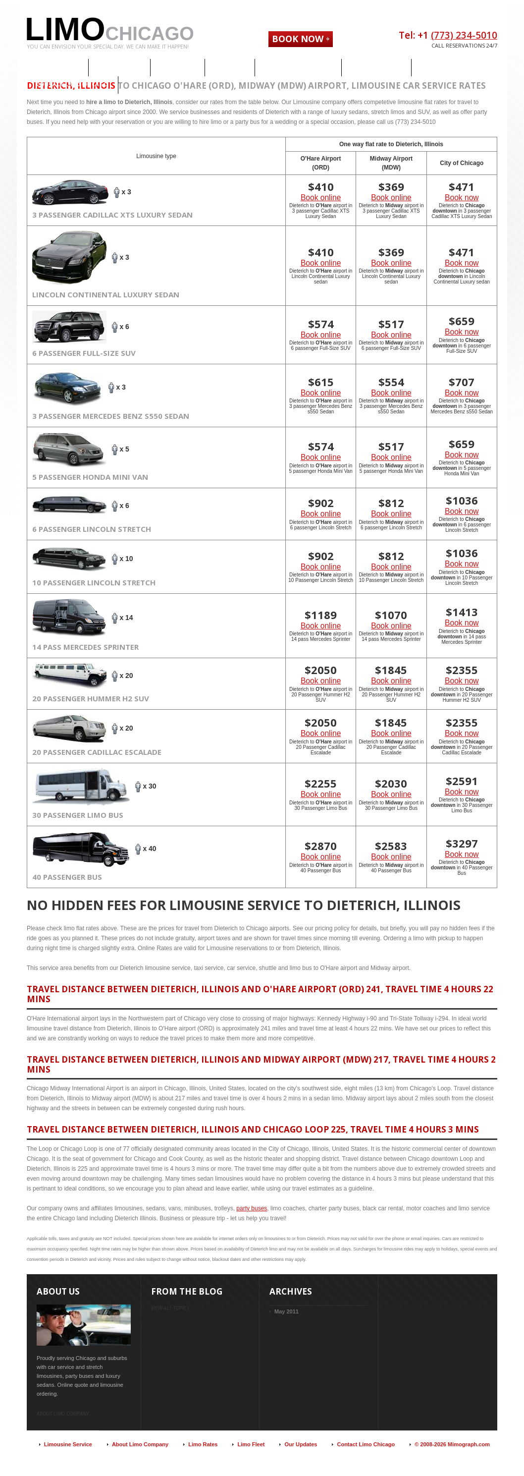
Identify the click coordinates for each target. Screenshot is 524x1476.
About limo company (63, 1413)
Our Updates (300, 1444)
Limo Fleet (250, 1444)
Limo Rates (202, 1444)
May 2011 (286, 1311)
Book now (461, 197)
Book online (321, 197)
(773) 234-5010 (464, 35)
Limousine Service (68, 1444)
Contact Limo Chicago (366, 1444)
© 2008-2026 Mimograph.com (452, 1444)
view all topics (170, 1308)
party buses (251, 1208)
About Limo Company (140, 1444)
